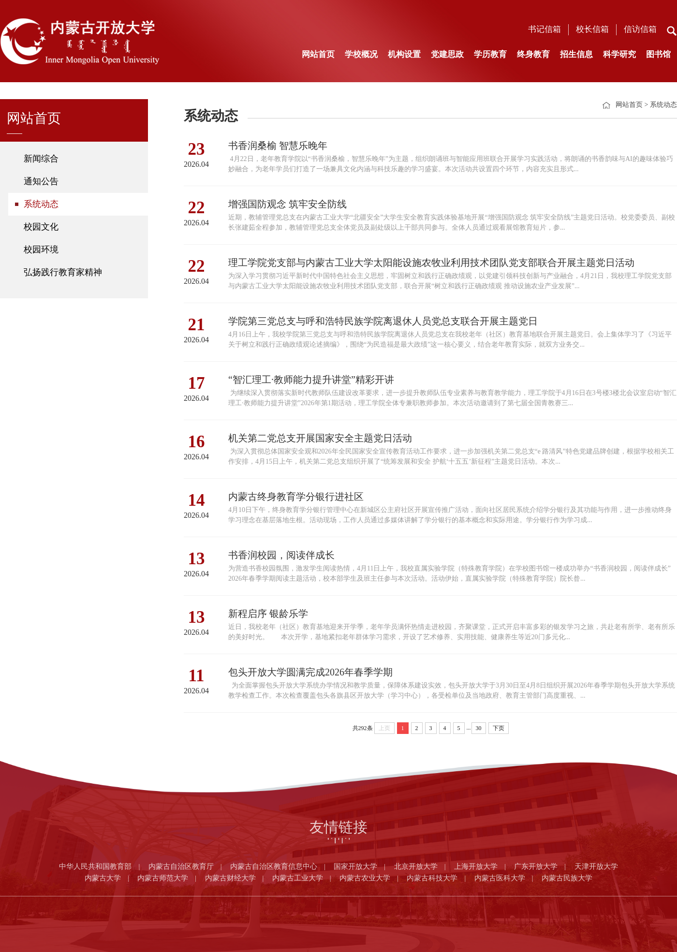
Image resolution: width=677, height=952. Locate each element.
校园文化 (41, 227)
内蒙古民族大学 (567, 878)
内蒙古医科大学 (499, 878)
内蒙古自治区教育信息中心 (273, 866)
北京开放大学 (416, 866)
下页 (498, 728)
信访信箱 (640, 29)
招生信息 (576, 54)
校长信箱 (592, 29)
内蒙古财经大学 (230, 878)
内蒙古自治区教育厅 (181, 866)
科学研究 (619, 54)
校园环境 (41, 249)
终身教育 (533, 54)
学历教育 (490, 54)
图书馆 (658, 54)
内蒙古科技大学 (432, 878)
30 (479, 728)
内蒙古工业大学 (297, 878)
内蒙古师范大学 (162, 878)
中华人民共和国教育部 (95, 866)
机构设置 (404, 54)
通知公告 (41, 181)
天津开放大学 (596, 866)
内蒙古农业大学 (364, 878)
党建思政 (447, 54)
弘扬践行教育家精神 (63, 272)
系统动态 (41, 204)
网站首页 (318, 54)
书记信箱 (544, 29)
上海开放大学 (476, 866)
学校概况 (361, 54)
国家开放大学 (355, 866)
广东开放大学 (536, 866)
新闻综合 (41, 158)
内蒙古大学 (103, 878)
